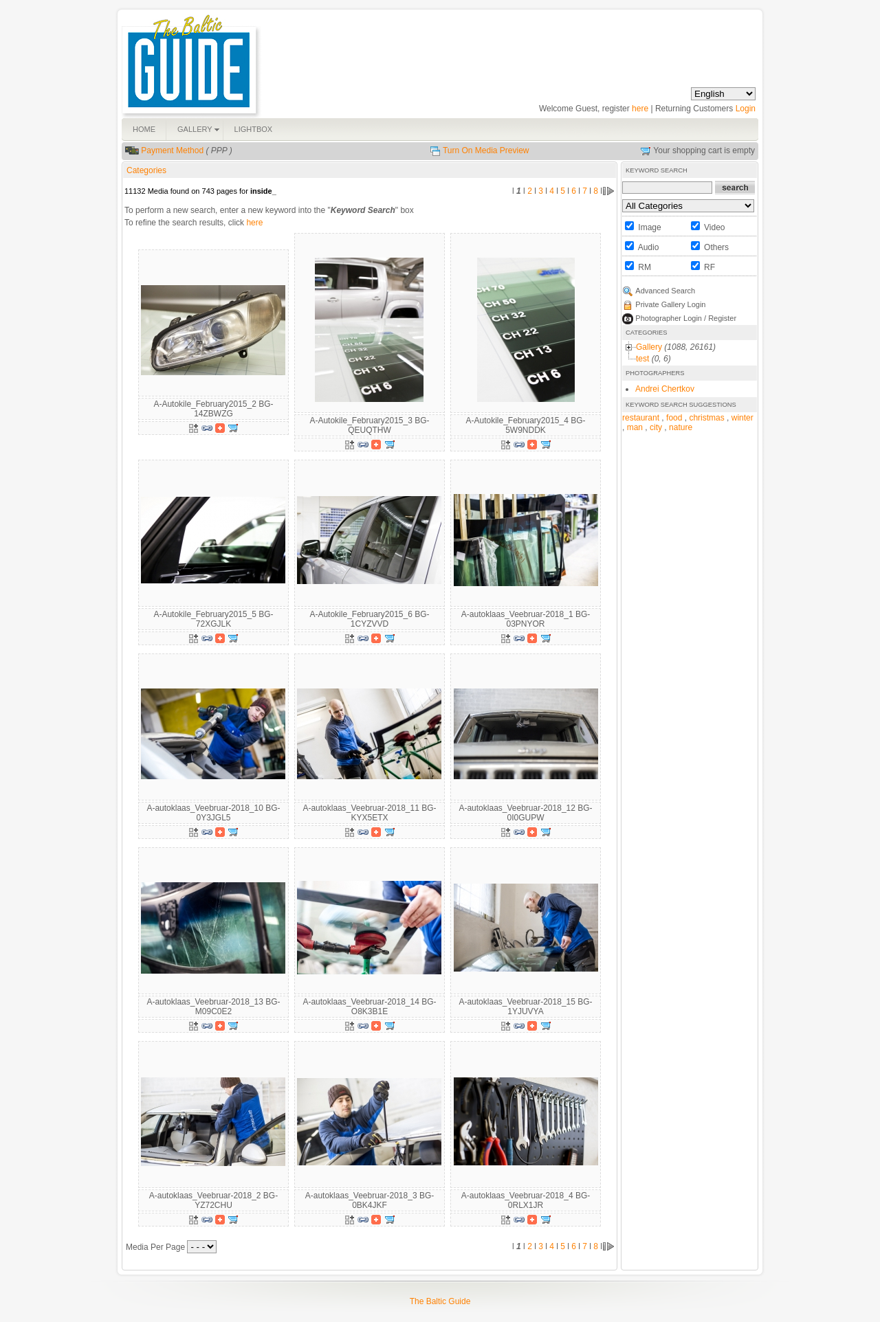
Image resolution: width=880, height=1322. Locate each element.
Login (746, 108)
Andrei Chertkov (664, 389)
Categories (146, 170)
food (674, 418)
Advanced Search (665, 291)
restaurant (640, 418)
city (656, 427)
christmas (706, 418)
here (640, 108)
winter (743, 418)
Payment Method (172, 150)
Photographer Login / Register (685, 318)
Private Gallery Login (670, 304)
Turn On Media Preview (486, 150)
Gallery (649, 347)
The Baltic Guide (440, 1301)
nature (680, 427)
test (642, 358)
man (635, 427)
